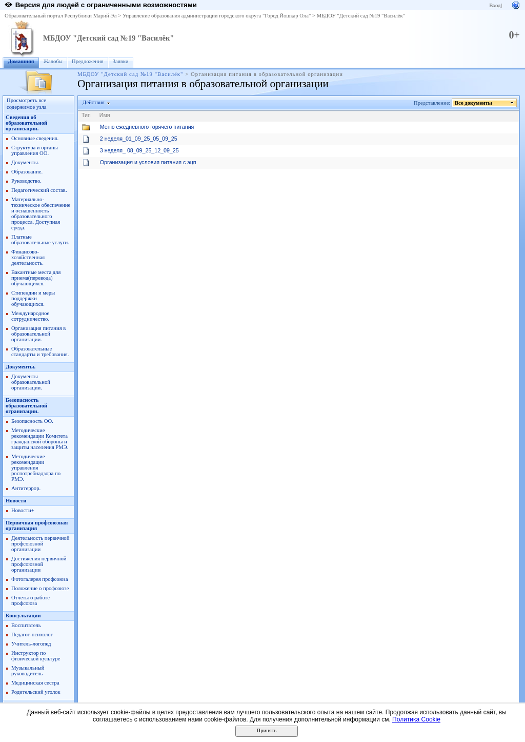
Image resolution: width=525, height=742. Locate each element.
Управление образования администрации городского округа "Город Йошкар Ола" (217, 15)
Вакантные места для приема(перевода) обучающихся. (36, 277)
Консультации (23, 615)
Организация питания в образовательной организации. (38, 333)
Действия (94, 102)
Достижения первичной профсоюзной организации (38, 564)
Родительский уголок (35, 692)
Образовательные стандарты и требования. (40, 351)
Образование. (27, 171)
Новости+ (22, 510)
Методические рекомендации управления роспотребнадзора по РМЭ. (35, 468)
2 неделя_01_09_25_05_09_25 (138, 138)
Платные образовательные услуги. (40, 239)
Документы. (25, 162)
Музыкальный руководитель (28, 670)
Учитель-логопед (31, 644)
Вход (494, 5)
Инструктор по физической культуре (35, 655)
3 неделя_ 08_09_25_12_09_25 (139, 150)
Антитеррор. (26, 488)
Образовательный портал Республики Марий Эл (61, 15)
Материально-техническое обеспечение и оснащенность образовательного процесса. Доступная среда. (40, 213)
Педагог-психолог (32, 634)
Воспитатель (26, 625)
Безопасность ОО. (32, 421)
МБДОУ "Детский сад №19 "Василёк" (361, 15)
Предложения (88, 61)
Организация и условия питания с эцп (148, 162)
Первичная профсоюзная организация (37, 525)
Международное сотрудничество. (30, 316)
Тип (86, 115)
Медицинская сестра (35, 683)
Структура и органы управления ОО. (34, 150)
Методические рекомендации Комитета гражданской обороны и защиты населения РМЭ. (39, 438)
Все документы (474, 103)
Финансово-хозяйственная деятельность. (28, 257)
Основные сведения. (34, 138)
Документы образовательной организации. (30, 382)
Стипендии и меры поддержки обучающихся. (33, 298)
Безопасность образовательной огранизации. (26, 405)
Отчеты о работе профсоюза (30, 600)
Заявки (121, 61)
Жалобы (53, 61)
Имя (104, 115)
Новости (16, 500)
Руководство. (26, 181)
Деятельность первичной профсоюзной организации (40, 543)
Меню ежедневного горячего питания (147, 127)
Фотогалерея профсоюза (39, 579)
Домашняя (21, 61)
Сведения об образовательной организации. (26, 122)
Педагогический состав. (39, 190)
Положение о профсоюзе (40, 588)
